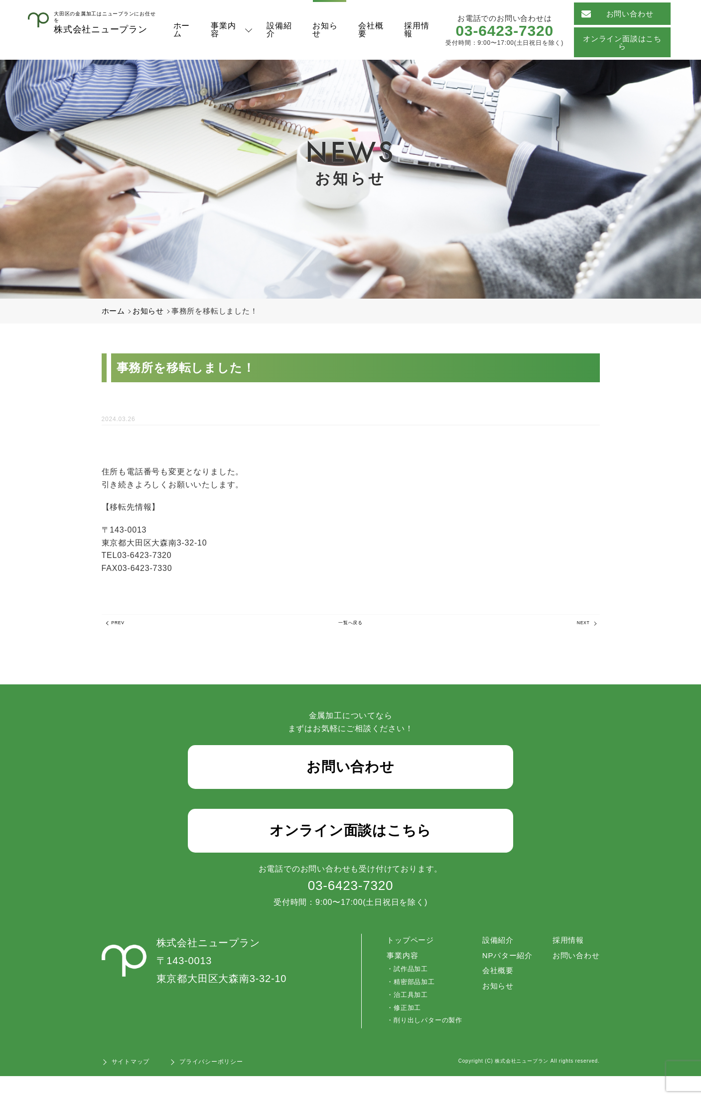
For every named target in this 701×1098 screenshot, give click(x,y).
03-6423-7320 (505, 30)
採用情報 (416, 29)
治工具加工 (404, 1016)
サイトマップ (131, 1083)
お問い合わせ (618, 13)
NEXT (578, 626)
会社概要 (371, 29)
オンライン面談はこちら (622, 42)
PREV (123, 626)
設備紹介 (279, 29)
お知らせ (325, 29)
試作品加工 (404, 990)
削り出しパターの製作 (421, 1042)
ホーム (181, 29)
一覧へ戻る (351, 626)
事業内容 (223, 29)
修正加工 (401, 1029)
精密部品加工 (407, 1003)
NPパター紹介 (503, 977)
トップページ (405, 962)
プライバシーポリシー (211, 1083)
